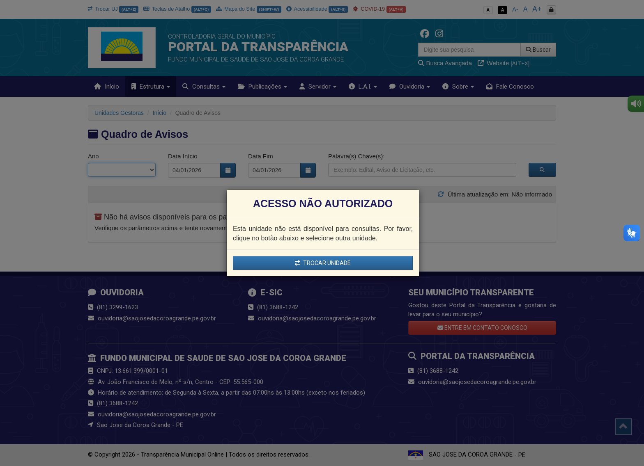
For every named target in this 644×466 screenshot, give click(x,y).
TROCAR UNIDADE (323, 263)
